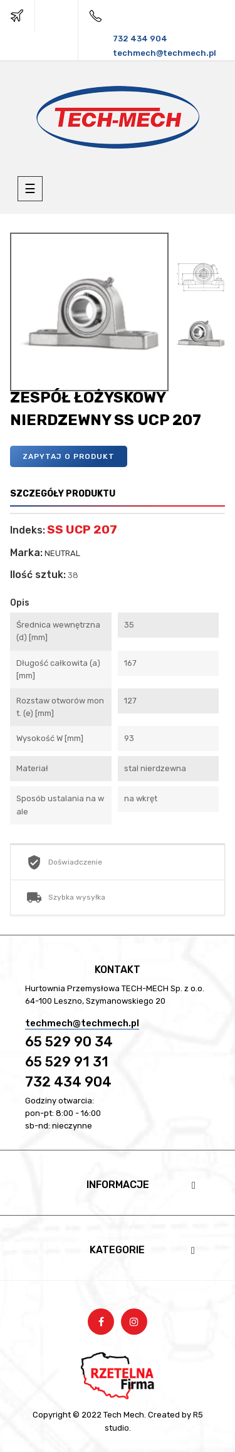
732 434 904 (68, 1081)
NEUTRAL (62, 553)
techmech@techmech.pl (82, 1023)
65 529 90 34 (69, 1041)
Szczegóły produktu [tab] (62, 493)
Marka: (26, 553)
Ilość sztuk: (38, 575)
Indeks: (27, 530)
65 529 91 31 (66, 1061)
